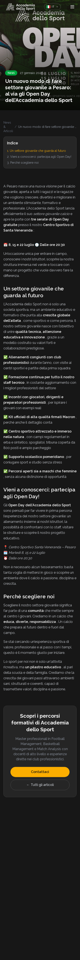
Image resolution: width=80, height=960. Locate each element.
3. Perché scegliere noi (23, 162)
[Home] (20, 7)
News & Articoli (8, 127)
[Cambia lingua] (52, 7)
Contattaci (40, 773)
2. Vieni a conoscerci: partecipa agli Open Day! (39, 156)
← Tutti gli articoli (40, 786)
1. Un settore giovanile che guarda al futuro (36, 150)
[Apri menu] (72, 7)
